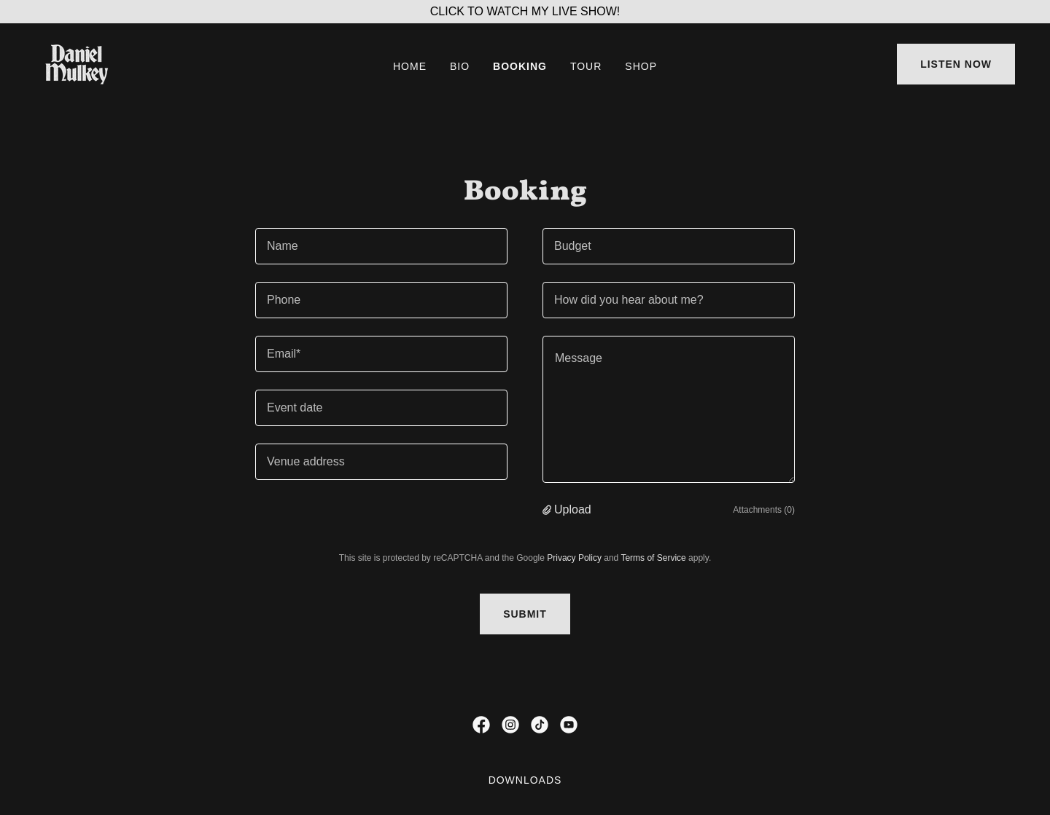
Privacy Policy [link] (574, 558)
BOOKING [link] (520, 66)
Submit (525, 614)
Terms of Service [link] (653, 558)
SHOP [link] (641, 66)
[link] (76, 63)
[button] (548, 509)
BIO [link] (460, 66)
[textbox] (381, 246)
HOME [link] (410, 66)
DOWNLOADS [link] (525, 780)
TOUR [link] (586, 66)
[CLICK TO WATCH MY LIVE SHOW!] (525, 11)
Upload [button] (572, 509)
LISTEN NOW (956, 64)
